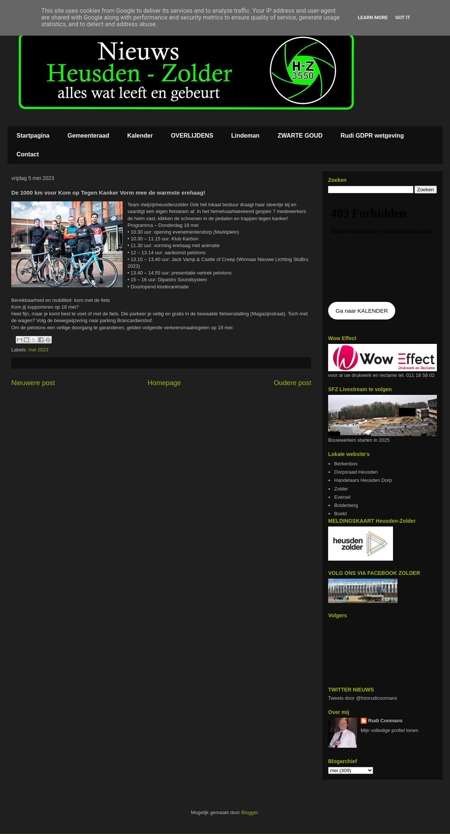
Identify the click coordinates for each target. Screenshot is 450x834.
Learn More (373, 17)
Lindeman (245, 135)
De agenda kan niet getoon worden (382, 248)
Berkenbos (345, 463)
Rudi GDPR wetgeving (372, 135)
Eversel (342, 497)
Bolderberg (346, 505)
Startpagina (33, 135)
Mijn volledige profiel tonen (389, 730)
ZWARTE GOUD (300, 135)
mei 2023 (38, 349)
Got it (402, 17)
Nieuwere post (33, 383)
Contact (27, 154)
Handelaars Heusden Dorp (363, 480)
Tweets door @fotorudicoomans (362, 698)
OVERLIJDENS (192, 135)
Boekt (340, 513)
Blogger (249, 812)
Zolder (341, 489)
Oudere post (292, 383)
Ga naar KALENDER (362, 311)
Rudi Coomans (385, 720)
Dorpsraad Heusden (356, 472)
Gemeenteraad (88, 135)
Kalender (140, 135)
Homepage (164, 383)
